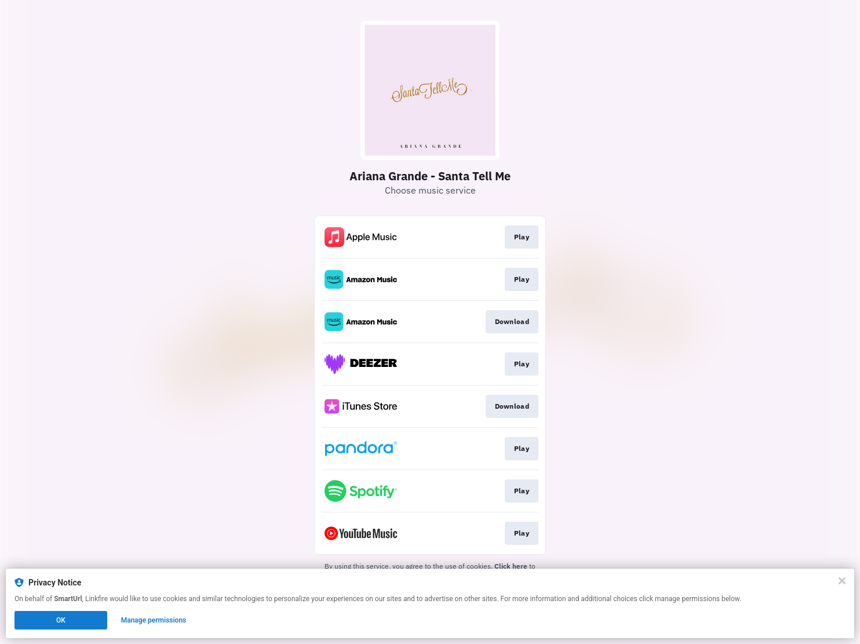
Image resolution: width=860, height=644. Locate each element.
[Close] (842, 581)
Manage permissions (154, 620)
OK (60, 620)
